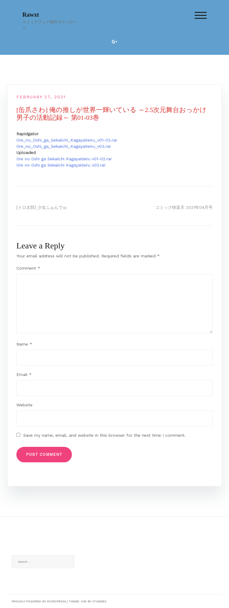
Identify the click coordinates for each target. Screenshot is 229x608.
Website (24, 404)
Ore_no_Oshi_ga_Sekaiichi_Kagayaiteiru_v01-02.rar (66, 140)
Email (24, 374)
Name (24, 344)
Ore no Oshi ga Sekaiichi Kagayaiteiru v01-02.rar (64, 158)
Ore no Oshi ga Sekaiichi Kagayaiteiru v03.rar (61, 165)
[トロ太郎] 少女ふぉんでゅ (41, 207)
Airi (84, 601)
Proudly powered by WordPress (39, 601)
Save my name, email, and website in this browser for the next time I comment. (104, 435)
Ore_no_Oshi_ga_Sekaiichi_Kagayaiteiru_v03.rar (63, 146)
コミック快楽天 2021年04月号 (184, 207)
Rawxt (30, 14)
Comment (28, 268)
